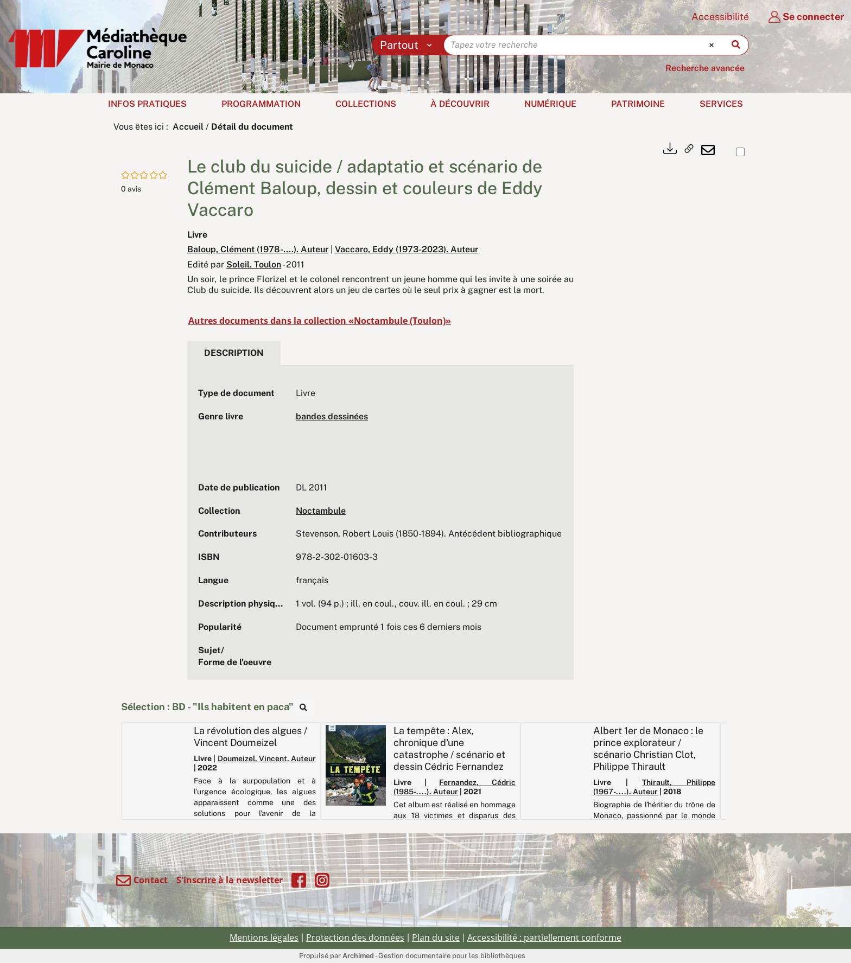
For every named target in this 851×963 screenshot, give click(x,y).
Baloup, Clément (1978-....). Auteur (257, 249)
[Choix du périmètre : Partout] (408, 45)
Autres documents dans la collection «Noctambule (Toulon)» (319, 321)
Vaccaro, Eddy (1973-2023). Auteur (406, 249)
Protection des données (355, 937)
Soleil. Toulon (253, 264)
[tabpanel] (380, 528)
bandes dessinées (332, 416)
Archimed (358, 956)
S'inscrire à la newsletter (229, 880)
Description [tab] (234, 353)
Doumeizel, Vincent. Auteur (267, 758)
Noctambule (321, 511)
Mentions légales (264, 937)
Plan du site (436, 937)
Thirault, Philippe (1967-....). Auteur (654, 787)
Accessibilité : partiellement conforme (544, 937)
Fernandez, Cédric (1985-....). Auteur (454, 787)
